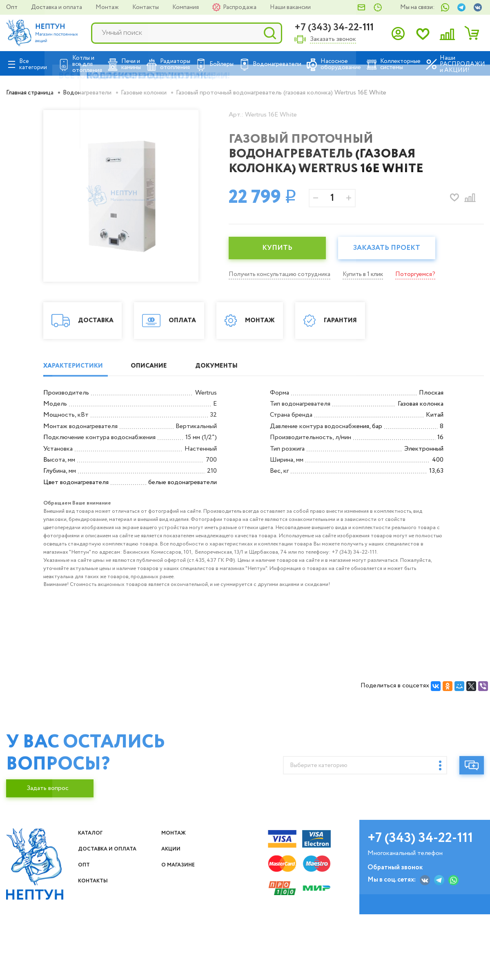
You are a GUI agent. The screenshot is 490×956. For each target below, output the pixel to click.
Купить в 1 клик (369, 274)
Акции (174, 898)
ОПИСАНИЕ (160, 415)
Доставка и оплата (57, 7)
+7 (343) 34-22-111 (334, 27)
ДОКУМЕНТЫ (236, 415)
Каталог (94, 882)
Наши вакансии (290, 7)
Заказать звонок (333, 39)
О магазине (183, 924)
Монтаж (108, 7)
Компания (186, 7)
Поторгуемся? (424, 274)
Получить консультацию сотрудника (282, 274)
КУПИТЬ (279, 248)
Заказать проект (394, 248)
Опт (12, 7)
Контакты (146, 7)
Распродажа (240, 7)
